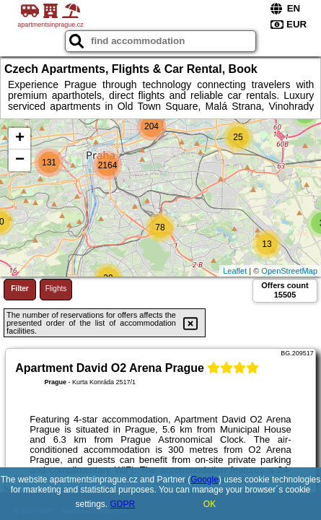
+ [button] (20, 139)
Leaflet (235, 270)
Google (204, 479)
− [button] (20, 160)
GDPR (123, 504)
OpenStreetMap (289, 270)
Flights (55, 288)
